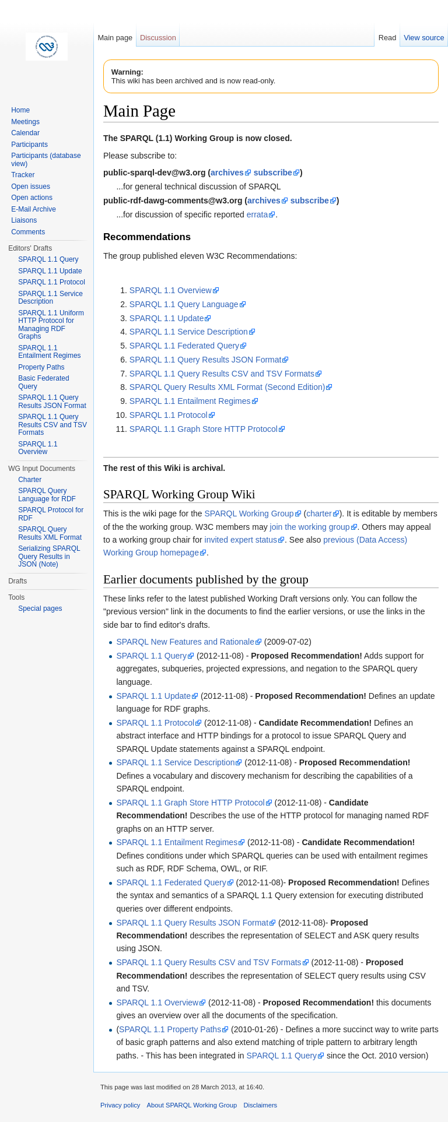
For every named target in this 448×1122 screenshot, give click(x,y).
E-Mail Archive (33, 209)
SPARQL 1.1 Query (151, 655)
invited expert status (241, 539)
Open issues (30, 186)
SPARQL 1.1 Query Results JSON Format (206, 359)
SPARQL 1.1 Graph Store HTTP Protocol (204, 429)
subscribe (273, 172)
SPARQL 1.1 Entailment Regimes (190, 401)
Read (388, 37)
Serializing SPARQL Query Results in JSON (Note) (49, 556)
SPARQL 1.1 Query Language (184, 304)
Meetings (25, 122)
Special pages (40, 608)
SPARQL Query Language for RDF (47, 495)
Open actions (31, 198)
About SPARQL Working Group (192, 1105)
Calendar (25, 133)
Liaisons (24, 220)
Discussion (158, 37)
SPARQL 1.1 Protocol (169, 415)
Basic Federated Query (43, 382)
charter (319, 513)
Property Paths (41, 367)
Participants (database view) (45, 160)
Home (20, 110)
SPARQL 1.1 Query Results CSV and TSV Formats (222, 373)
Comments (28, 232)
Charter (29, 480)
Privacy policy (120, 1105)
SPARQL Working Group (249, 513)
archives (227, 172)
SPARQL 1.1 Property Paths (170, 1029)
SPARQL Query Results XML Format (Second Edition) (228, 387)
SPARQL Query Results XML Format (50, 533)
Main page (114, 37)
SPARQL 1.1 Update (167, 318)
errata (257, 214)
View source (424, 37)
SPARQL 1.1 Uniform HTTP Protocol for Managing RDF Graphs (51, 325)
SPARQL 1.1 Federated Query (184, 345)
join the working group (310, 527)
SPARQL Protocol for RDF (50, 514)
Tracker (22, 175)
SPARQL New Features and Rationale (185, 641)
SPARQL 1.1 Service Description (189, 331)
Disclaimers (260, 1105)
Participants (29, 144)
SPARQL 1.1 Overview (171, 290)
